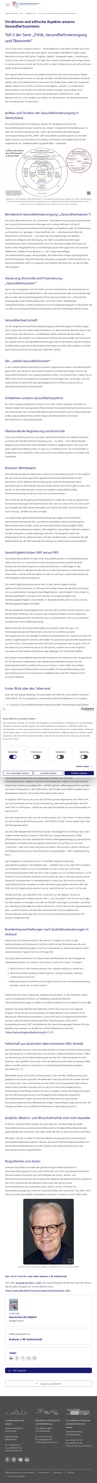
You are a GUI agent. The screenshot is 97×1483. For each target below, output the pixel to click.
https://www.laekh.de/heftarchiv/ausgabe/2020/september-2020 (37, 1290)
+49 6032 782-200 (45, 1437)
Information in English (16, 1476)
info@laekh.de (16, 1451)
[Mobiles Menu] (7, 4)
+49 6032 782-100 (75, 1440)
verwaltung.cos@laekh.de (81, 1446)
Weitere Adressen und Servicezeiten (19, 1473)
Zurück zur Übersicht (50, 1383)
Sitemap (70, 1473)
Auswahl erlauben (48, 773)
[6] (87, 898)
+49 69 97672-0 (14, 1445)
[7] (27, 917)
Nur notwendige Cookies (18, 773)
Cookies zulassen (79, 773)
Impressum (22, 745)
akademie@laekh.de (49, 1442)
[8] (89, 1002)
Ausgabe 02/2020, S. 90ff (28, 1282)
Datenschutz (9, 745)
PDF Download (19, 1370)
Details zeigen (82, 766)
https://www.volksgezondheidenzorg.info (26, 1032)
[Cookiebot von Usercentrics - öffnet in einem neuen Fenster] (83, 709)
